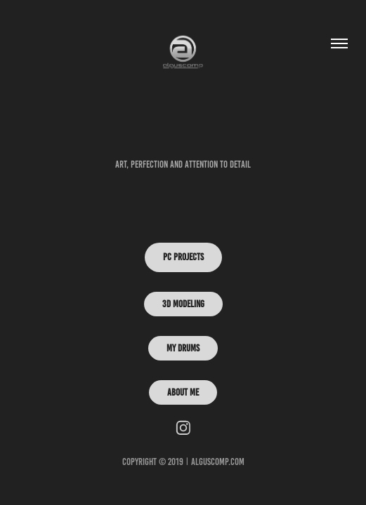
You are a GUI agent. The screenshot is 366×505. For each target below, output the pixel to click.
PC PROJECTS (183, 257)
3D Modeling (183, 304)
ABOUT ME (183, 392)
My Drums (183, 348)
